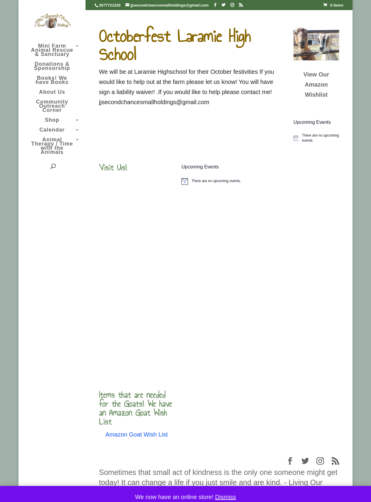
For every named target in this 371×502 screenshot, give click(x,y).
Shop (52, 120)
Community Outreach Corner (52, 106)
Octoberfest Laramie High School (175, 46)
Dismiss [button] (225, 497)
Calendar (52, 130)
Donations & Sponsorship (52, 66)
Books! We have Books (52, 80)
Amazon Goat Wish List (136, 434)
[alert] (316, 138)
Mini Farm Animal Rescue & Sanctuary (52, 50)
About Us (52, 92)
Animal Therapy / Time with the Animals (52, 146)
